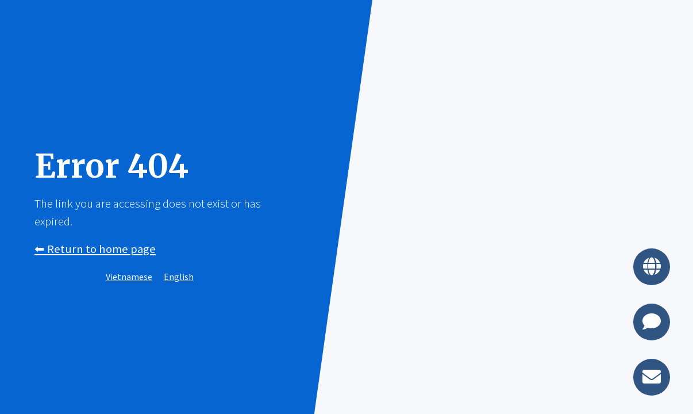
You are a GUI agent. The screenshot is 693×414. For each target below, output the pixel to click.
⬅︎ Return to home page (95, 248)
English (179, 276)
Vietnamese (129, 276)
